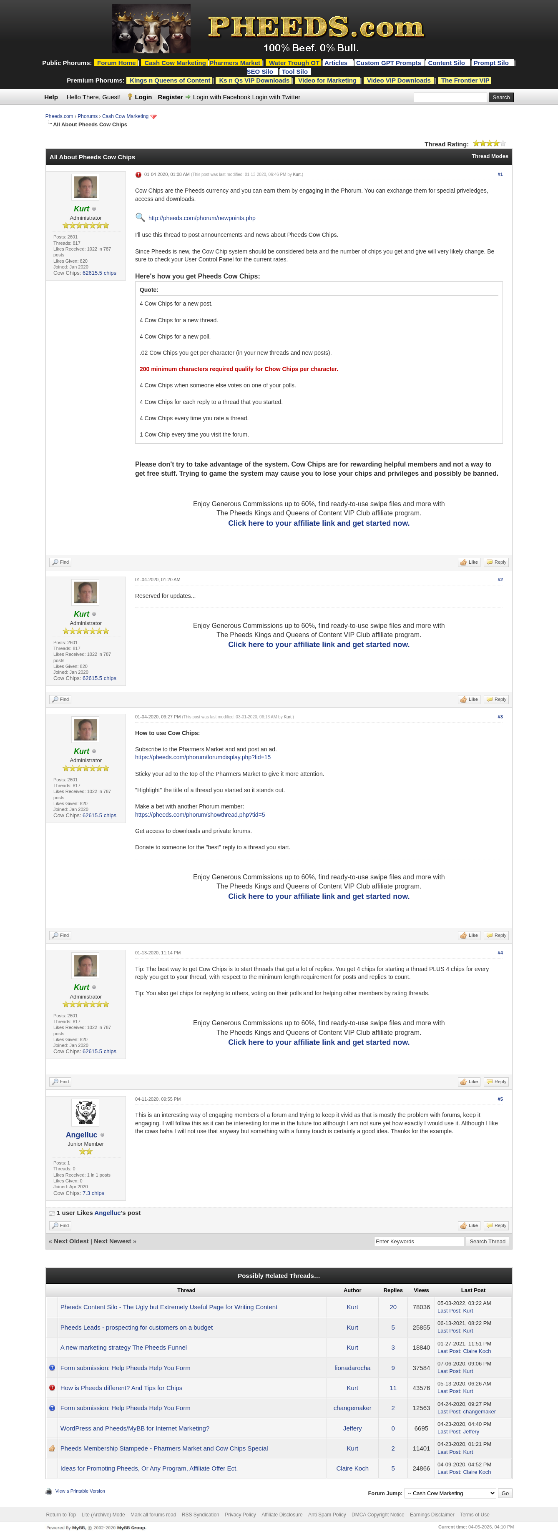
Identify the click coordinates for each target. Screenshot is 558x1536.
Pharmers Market (234, 62)
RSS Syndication (200, 1515)
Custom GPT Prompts (388, 62)
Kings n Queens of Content (170, 80)
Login (143, 96)
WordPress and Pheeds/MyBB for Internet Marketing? (134, 1428)
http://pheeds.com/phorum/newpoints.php (202, 218)
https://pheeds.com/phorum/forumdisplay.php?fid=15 (203, 757)
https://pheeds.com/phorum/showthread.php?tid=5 (200, 814)
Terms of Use (475, 1515)
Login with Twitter (276, 96)
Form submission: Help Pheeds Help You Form (125, 1367)
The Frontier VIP (465, 80)
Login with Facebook (222, 96)
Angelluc (82, 1135)
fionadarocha (352, 1367)
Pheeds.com (59, 116)
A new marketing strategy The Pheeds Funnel (123, 1347)
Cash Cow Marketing (125, 116)
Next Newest (112, 1241)
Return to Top (61, 1515)
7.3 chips (93, 1193)
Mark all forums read (153, 1515)
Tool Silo (295, 71)
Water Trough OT (294, 62)
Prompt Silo (492, 62)
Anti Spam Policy (327, 1515)
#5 (500, 1099)
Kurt (297, 174)
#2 (500, 579)
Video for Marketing (327, 80)
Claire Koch (477, 1351)
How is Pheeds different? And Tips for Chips (121, 1387)
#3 (500, 716)
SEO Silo (261, 71)
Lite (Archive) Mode (103, 1515)
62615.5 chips (99, 273)
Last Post (448, 1311)
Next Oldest (71, 1241)
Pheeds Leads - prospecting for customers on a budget (136, 1327)
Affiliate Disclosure (281, 1515)
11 (393, 1387)
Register (170, 96)
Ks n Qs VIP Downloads (254, 80)
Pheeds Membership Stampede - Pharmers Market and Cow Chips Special (164, 1448)
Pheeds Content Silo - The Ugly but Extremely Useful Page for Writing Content (169, 1306)
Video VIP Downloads (399, 80)
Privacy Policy (240, 1515)
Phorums (88, 116)
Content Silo (447, 62)
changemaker (353, 1407)
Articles (336, 62)
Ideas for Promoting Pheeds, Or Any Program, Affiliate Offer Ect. (149, 1468)
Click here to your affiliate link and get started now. (319, 523)
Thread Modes (490, 156)
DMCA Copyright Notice (378, 1515)
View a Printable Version (80, 1490)
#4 (500, 952)
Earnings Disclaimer (432, 1515)
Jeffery (352, 1428)
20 (393, 1306)
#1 (500, 174)
